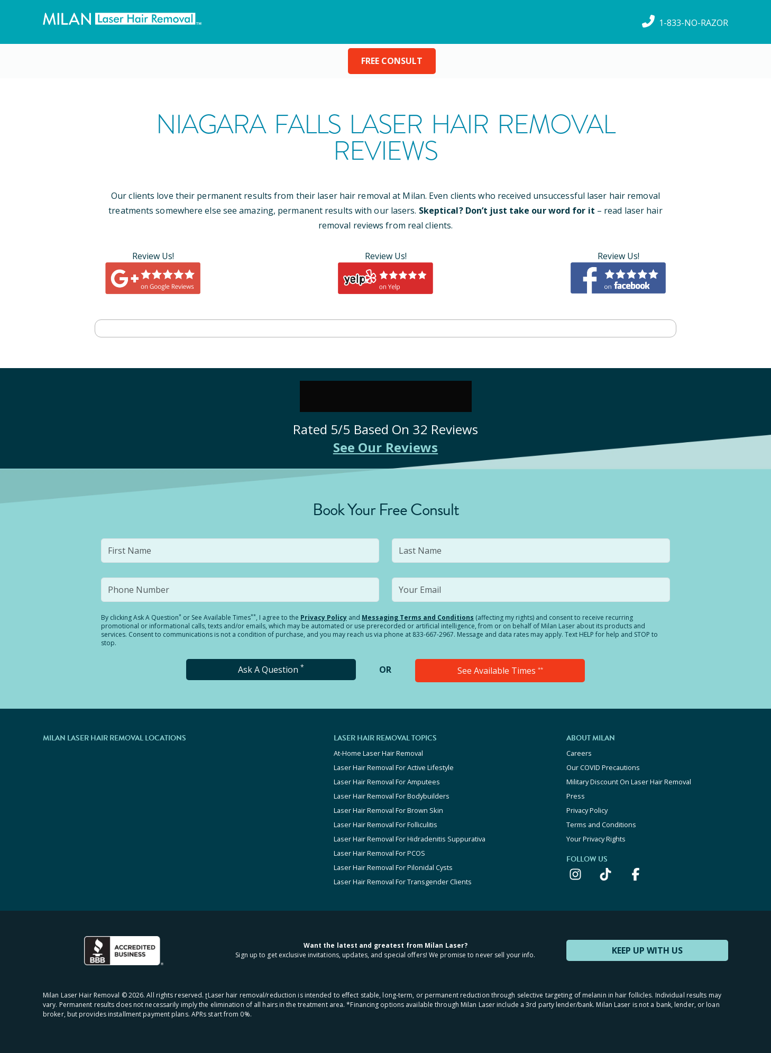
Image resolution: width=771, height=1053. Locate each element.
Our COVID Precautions (603, 767)
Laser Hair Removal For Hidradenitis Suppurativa (409, 839)
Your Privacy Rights (596, 839)
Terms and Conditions (601, 824)
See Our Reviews (385, 447)
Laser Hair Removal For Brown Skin (388, 810)
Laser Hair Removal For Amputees (387, 781)
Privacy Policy (323, 617)
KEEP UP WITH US (647, 950)
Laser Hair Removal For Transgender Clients (403, 881)
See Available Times (500, 670)
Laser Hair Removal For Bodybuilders (391, 796)
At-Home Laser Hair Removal (378, 753)
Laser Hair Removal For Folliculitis (385, 824)
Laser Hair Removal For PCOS (379, 853)
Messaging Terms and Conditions (418, 617)
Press (575, 796)
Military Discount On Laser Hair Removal (628, 781)
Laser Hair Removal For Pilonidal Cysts (393, 867)
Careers (579, 753)
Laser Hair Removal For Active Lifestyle (394, 767)
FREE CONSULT (392, 61)
